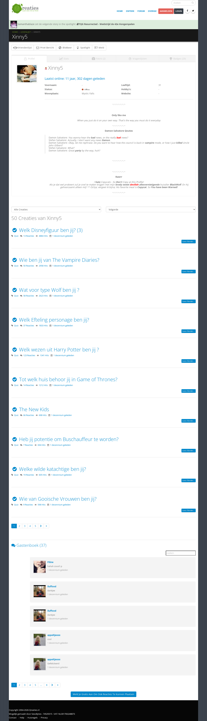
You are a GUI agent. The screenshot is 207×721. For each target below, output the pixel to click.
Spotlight (83, 47)
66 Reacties (28, 414)
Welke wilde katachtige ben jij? (48, 468)
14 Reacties (28, 384)
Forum (141, 11)
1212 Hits (43, 384)
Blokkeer (65, 47)
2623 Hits (43, 294)
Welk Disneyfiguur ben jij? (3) (46, 229)
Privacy (44, 716)
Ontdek (130, 11)
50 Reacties (28, 264)
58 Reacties (28, 294)
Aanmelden (166, 11)
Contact (12, 716)
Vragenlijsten (137, 57)
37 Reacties (28, 324)
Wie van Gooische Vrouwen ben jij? (54, 497)
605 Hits (43, 474)
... (41, 684)
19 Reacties (28, 474)
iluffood (51, 585)
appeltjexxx (53, 634)
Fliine (50, 561)
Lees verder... (188, 240)
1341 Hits (44, 354)
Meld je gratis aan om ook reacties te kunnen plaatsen (103, 693)
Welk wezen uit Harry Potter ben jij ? (55, 348)
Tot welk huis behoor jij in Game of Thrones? (64, 378)
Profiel (29, 57)
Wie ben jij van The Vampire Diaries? (55, 258)
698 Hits (43, 414)
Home (120, 11)
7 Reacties (28, 444)
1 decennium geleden (62, 235)
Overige (152, 11)
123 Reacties (29, 354)
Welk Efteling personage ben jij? (50, 318)
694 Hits (41, 444)
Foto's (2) (98, 57)
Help (22, 716)
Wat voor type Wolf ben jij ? (45, 288)
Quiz (16, 235)
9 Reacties (28, 503)
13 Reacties (28, 235)
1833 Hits (43, 324)
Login (178, 11)
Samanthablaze (26, 24)
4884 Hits (43, 235)
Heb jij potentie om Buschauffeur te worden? (65, 438)
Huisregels (32, 716)
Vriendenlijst (22, 47)
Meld (99, 47)
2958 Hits (43, 264)
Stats (64, 57)
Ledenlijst (26, 32)
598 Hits (41, 503)
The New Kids (30, 408)
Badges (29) (177, 57)
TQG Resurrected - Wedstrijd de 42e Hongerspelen (106, 24)
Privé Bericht (45, 47)
